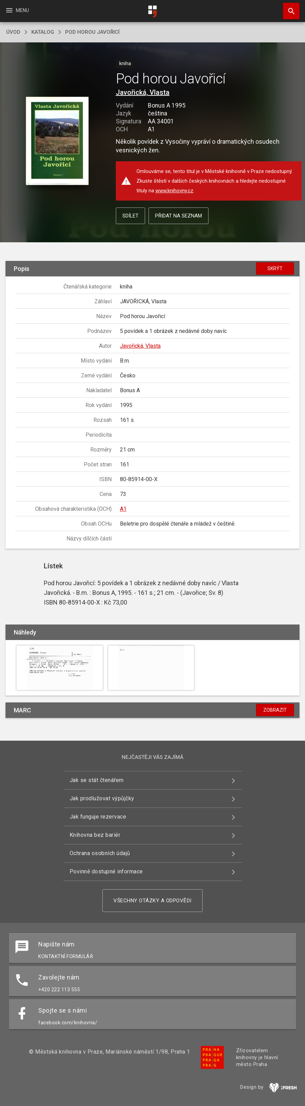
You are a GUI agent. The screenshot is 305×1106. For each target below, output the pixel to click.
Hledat (288, 7)
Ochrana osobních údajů (100, 853)
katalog (42, 32)
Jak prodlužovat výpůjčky (102, 798)
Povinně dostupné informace (106, 871)
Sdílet (130, 216)
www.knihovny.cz (174, 190)
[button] (57, 141)
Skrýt (275, 268)
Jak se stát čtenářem (97, 780)
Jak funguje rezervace (98, 816)
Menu (17, 10)
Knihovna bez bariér (95, 835)
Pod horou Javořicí (92, 32)
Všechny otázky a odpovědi (152, 900)
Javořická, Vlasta (143, 92)
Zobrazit (275, 710)
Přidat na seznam (178, 216)
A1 (123, 509)
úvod (13, 32)
